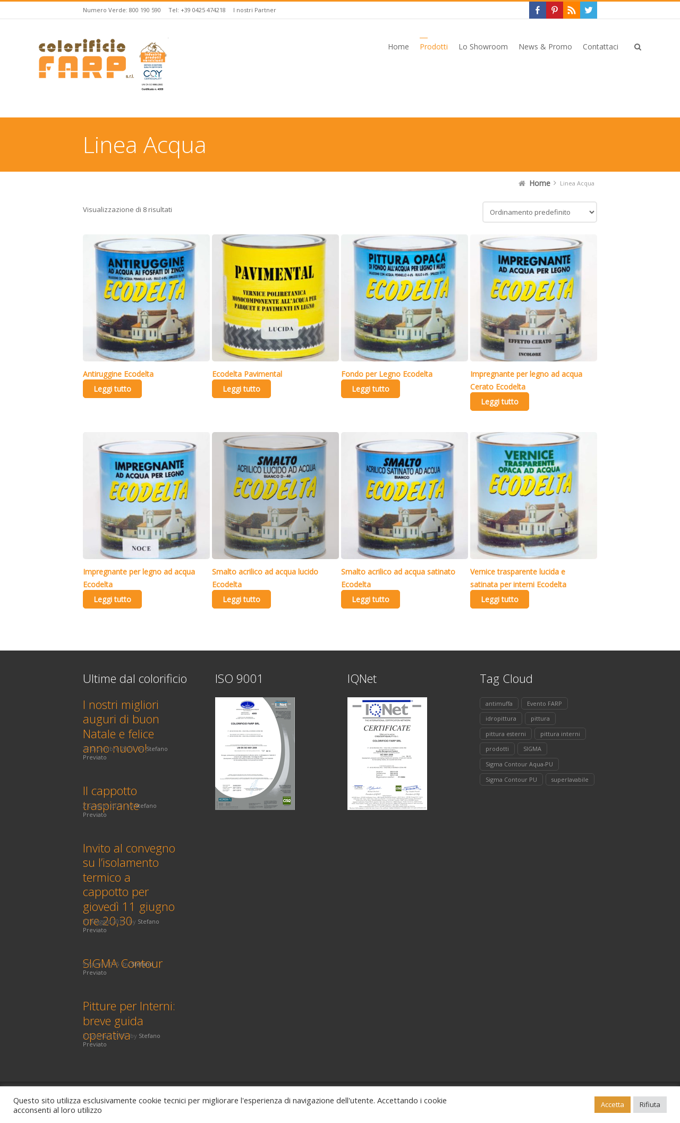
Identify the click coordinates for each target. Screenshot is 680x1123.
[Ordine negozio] (539, 212)
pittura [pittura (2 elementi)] (540, 718)
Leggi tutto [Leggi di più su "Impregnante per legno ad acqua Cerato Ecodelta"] (499, 401)
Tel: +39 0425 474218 (197, 10)
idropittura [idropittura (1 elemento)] (501, 718)
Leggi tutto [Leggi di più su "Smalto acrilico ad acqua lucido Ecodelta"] (241, 599)
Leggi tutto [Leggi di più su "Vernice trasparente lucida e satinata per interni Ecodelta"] (499, 599)
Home (539, 183)
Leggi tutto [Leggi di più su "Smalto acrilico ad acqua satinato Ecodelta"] (370, 599)
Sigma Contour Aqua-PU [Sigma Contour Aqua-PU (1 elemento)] (519, 764)
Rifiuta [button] (650, 1104)
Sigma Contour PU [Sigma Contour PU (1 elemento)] (511, 779)
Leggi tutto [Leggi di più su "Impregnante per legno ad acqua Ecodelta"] (112, 599)
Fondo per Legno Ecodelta (386, 374)
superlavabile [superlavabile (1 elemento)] (570, 779)
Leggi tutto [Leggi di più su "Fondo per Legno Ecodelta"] (370, 389)
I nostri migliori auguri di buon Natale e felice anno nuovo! (121, 726)
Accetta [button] (612, 1104)
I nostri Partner (254, 10)
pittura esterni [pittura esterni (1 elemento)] (506, 734)
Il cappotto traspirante (111, 797)
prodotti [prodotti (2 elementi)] (497, 749)
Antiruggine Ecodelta (118, 374)
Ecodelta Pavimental (247, 374)
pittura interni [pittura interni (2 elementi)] (560, 734)
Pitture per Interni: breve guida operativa (129, 1020)
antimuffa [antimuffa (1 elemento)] (499, 703)
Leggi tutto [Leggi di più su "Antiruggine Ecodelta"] (112, 389)
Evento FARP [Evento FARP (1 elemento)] (544, 703)
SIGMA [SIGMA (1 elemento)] (532, 749)
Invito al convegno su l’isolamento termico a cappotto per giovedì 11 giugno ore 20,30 (129, 884)
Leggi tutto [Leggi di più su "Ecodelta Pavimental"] (241, 389)
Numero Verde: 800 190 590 (122, 10)
